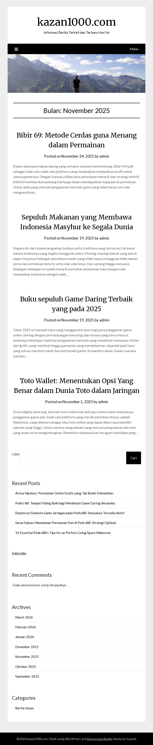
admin (104, 156)
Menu (134, 49)
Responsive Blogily (100, 739)
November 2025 (27, 657)
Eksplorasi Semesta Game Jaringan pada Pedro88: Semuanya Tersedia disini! (70, 513)
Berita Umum (24, 708)
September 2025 (27, 676)
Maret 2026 (24, 617)
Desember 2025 (27, 647)
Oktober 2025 (25, 667)
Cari (16, 454)
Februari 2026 (25, 627)
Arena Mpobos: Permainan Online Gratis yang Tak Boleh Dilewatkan (64, 493)
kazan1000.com (76, 21)
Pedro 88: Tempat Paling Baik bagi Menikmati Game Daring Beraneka (65, 503)
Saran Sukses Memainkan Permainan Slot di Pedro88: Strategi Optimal (65, 523)
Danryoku (19, 553)
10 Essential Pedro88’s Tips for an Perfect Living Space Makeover (63, 533)
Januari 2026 (24, 637)
